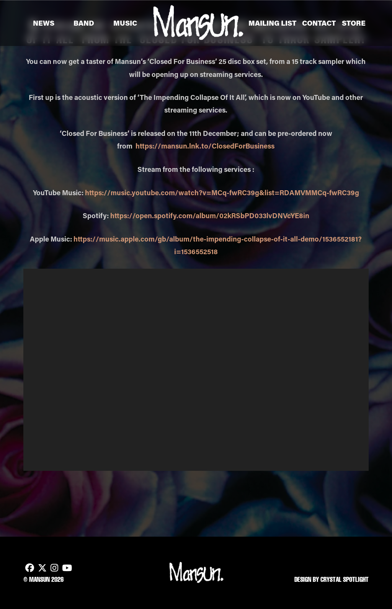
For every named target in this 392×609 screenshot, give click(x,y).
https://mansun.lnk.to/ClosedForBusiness (205, 145)
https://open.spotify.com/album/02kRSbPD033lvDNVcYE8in (209, 215)
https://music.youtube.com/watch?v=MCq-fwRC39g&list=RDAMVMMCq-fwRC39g (222, 192)
